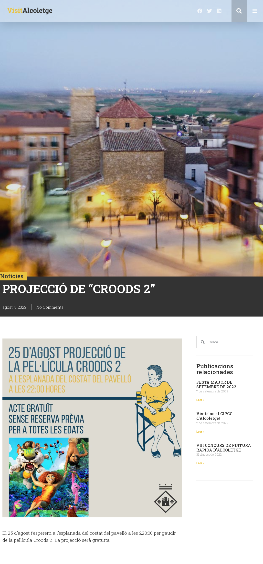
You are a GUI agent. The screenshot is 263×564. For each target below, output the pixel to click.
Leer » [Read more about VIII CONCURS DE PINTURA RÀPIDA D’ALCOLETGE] (200, 463)
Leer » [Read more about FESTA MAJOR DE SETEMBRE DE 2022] (200, 400)
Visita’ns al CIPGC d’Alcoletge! (214, 416)
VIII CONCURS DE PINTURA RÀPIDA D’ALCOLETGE (223, 447)
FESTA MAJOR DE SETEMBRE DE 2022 (216, 384)
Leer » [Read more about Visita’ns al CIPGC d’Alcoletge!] (200, 431)
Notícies (11, 276)
